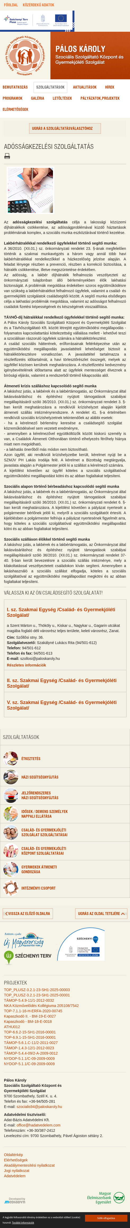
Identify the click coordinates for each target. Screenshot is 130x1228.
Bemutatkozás (15, 87)
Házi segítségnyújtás (31, 777)
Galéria (37, 98)
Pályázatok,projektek (100, 98)
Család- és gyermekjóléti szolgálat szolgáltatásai (35, 832)
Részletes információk (26, 665)
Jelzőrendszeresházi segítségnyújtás (31, 795)
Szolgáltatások (50, 87)
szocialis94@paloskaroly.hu (39, 1107)
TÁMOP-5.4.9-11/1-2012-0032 (29, 1000)
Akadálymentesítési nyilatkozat (29, 1165)
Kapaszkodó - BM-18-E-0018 (28, 1021)
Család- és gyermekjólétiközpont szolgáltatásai (34, 851)
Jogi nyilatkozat (16, 1171)
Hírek (109, 87)
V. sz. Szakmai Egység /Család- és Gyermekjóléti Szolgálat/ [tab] (62, 705)
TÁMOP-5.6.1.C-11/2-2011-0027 (31, 1043)
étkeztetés (22, 758)
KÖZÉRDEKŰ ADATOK (38, 5)
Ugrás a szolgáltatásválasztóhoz (62, 129)
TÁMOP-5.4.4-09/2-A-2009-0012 (31, 1053)
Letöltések (62, 98)
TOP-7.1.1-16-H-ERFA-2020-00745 (33, 1011)
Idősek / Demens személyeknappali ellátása (35, 814)
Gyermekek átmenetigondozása (30, 869)
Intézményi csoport (29, 888)
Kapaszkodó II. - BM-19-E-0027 (30, 1016)
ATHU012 (12, 1027)
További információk (23, 1223)
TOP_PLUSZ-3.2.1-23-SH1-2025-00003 (37, 990)
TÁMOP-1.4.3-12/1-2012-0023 (29, 1048)
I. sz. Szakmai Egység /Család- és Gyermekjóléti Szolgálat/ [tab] (61, 612)
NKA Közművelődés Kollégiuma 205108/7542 (41, 1006)
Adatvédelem (15, 1176)
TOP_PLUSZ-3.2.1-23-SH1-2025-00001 (37, 995)
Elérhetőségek (15, 110)
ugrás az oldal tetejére (99, 914)
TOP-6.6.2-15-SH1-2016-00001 (30, 1032)
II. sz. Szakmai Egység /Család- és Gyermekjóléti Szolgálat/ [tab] (61, 683)
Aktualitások (85, 87)
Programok (13, 98)
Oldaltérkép (13, 1155)
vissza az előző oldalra (29, 914)
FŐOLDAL (11, 5)
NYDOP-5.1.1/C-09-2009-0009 (29, 1058)
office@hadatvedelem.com (38, 1125)
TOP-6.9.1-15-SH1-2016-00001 (30, 1037)
